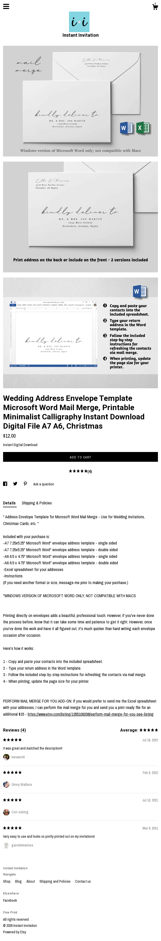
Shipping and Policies (55, 881)
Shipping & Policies (37, 503)
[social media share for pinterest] (25, 484)
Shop (7, 881)
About (31, 881)
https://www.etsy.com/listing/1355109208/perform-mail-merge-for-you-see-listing (91, 714)
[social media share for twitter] (15, 484)
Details (10, 503)
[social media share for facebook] (5, 484)
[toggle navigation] (6, 6)
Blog (19, 881)
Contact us (83, 881)
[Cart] (155, 8)
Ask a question (43, 484)
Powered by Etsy (14, 932)
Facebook (10, 900)
